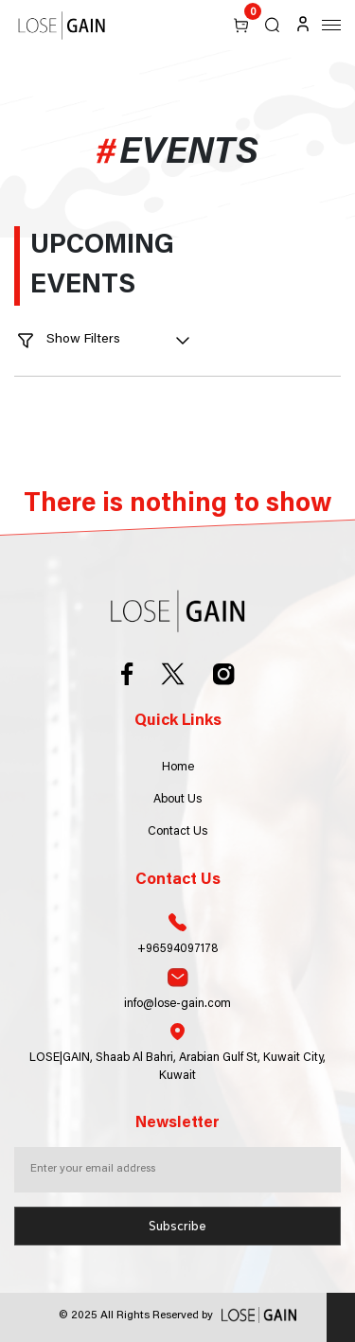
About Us (177, 799)
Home (178, 767)
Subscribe (177, 1226)
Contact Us (177, 832)
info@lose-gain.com (177, 989)
